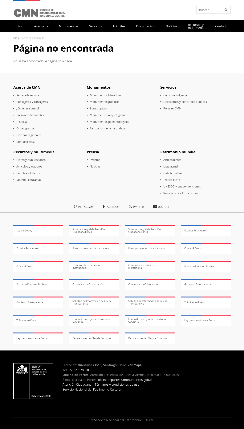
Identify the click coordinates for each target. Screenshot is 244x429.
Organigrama (25, 128)
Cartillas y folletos (28, 173)
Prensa (93, 152)
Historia (21, 122)
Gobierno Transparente (197, 284)
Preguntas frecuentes (30, 115)
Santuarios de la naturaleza (107, 128)
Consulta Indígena (175, 95)
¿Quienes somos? (27, 108)
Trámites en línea (194, 302)
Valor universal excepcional (181, 193)
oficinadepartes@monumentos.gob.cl (125, 380)
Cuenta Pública (192, 248)
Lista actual (170, 166)
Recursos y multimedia (196, 26)
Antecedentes (172, 160)
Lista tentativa (172, 173)
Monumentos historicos (105, 95)
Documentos (145, 26)
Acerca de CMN (26, 87)
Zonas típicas (98, 108)
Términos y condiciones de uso (117, 384)
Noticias (171, 26)
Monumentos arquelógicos (107, 115)
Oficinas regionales (28, 135)
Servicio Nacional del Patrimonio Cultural (92, 389)
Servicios (95, 26)
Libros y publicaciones (31, 160)
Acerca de (41, 26)
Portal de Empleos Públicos (199, 266)
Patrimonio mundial (178, 152)
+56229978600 (78, 370)
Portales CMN (172, 108)
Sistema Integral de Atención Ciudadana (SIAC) (88, 230)
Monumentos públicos (104, 102)
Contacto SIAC (25, 142)
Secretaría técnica (27, 95)
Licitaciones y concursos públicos (185, 102)
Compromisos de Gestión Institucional (86, 266)
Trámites (119, 26)
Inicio (19, 26)
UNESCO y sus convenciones (182, 186)
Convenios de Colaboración (88, 284)
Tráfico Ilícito (171, 180)
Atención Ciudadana (77, 384)
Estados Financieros (195, 230)
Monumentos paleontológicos (109, 122)
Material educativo (28, 180)
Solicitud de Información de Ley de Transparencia (92, 302)
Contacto (221, 26)
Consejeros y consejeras (32, 102)
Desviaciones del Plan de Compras (91, 338)
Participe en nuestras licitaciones (90, 248)
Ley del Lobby (24, 230)
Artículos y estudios (29, 166)
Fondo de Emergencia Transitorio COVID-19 (91, 320)
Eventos (95, 160)
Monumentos (68, 26)
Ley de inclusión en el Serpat (200, 320)
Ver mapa (135, 365)
